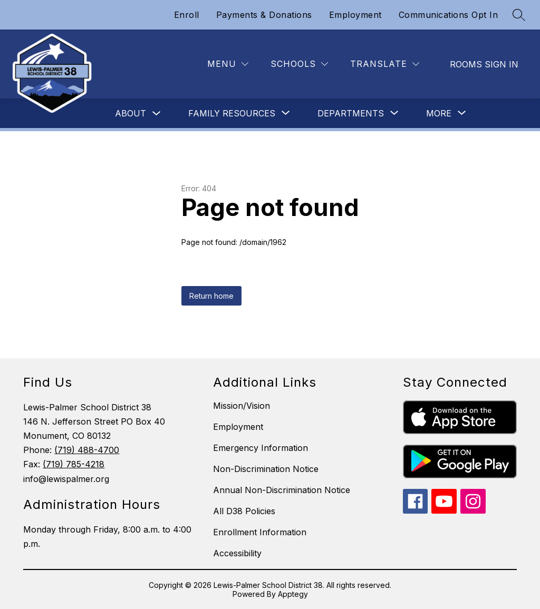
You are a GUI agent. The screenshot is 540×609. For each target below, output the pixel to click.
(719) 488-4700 (86, 450)
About (130, 113)
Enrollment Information (259, 532)
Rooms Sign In (484, 64)
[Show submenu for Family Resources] (231, 113)
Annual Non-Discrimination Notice (281, 490)
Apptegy (293, 594)
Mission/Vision (241, 405)
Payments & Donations (264, 14)
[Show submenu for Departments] (350, 113)
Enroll (186, 14)
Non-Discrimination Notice (266, 469)
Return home (211, 295)
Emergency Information (260, 448)
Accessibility (237, 553)
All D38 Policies (244, 511)
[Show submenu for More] (438, 113)
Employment (355, 14)
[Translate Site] (385, 64)
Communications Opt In (448, 14)
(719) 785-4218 (73, 464)
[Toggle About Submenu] (156, 113)
